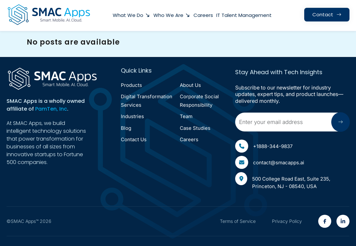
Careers (203, 15)
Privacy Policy (287, 221)
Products (131, 85)
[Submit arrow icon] (340, 122)
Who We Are (168, 15)
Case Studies (195, 128)
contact (322, 14)
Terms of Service (238, 221)
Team (186, 116)
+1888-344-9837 (263, 146)
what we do (128, 15)
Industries (132, 116)
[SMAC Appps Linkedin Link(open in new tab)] (342, 221)
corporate (199, 100)
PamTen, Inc (51, 109)
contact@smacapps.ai (269, 162)
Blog (126, 128)
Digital (146, 100)
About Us (190, 85)
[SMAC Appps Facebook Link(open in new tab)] (324, 221)
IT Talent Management (244, 15)
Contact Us (134, 139)
